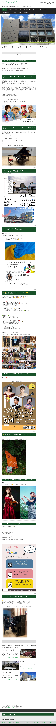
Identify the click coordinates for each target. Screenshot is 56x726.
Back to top (28, 710)
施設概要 (43, 722)
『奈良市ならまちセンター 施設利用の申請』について (17, 61)
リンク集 (14, 12)
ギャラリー (26, 12)
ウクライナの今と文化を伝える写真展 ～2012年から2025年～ (13, 170)
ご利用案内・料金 (42, 9)
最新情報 (10, 722)
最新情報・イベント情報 (13, 9)
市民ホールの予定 (18, 722)
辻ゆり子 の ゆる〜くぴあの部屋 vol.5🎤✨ (14, 524)
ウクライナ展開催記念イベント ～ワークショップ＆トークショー (12, 229)
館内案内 (34, 9)
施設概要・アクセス (6, 12)
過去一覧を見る (19, 641)
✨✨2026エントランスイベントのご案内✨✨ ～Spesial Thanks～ (15, 293)
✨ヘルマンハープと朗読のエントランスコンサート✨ (17, 434)
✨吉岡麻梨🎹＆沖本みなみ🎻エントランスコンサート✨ (18, 479)
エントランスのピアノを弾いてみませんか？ (15, 596)
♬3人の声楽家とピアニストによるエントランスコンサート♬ (18, 374)
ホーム (4, 9)
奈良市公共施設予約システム (25, 9)
